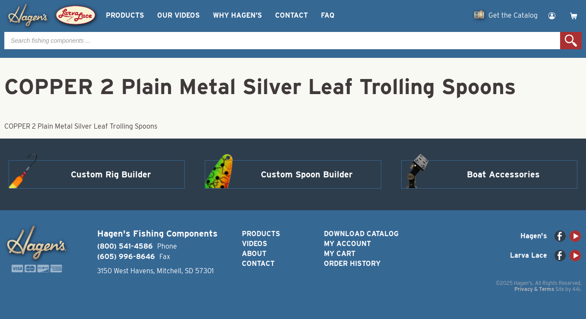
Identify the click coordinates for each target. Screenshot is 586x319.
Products (125, 15)
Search (571, 40)
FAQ (327, 15)
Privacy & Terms (534, 289)
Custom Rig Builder (111, 174)
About (254, 254)
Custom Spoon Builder (307, 174)
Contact (291, 15)
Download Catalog (361, 234)
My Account (347, 244)
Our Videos (178, 15)
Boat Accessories (503, 174)
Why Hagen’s (237, 15)
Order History (352, 263)
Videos (254, 244)
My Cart (339, 254)
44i (576, 289)
